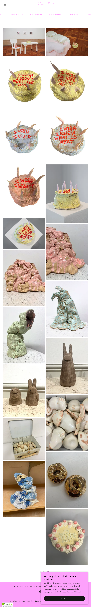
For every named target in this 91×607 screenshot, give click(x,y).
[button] (4, 4)
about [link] (9, 601)
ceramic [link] (30, 601)
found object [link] (39, 601)
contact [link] (22, 601)
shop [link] (15, 601)
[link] (45, 4)
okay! (64, 598)
